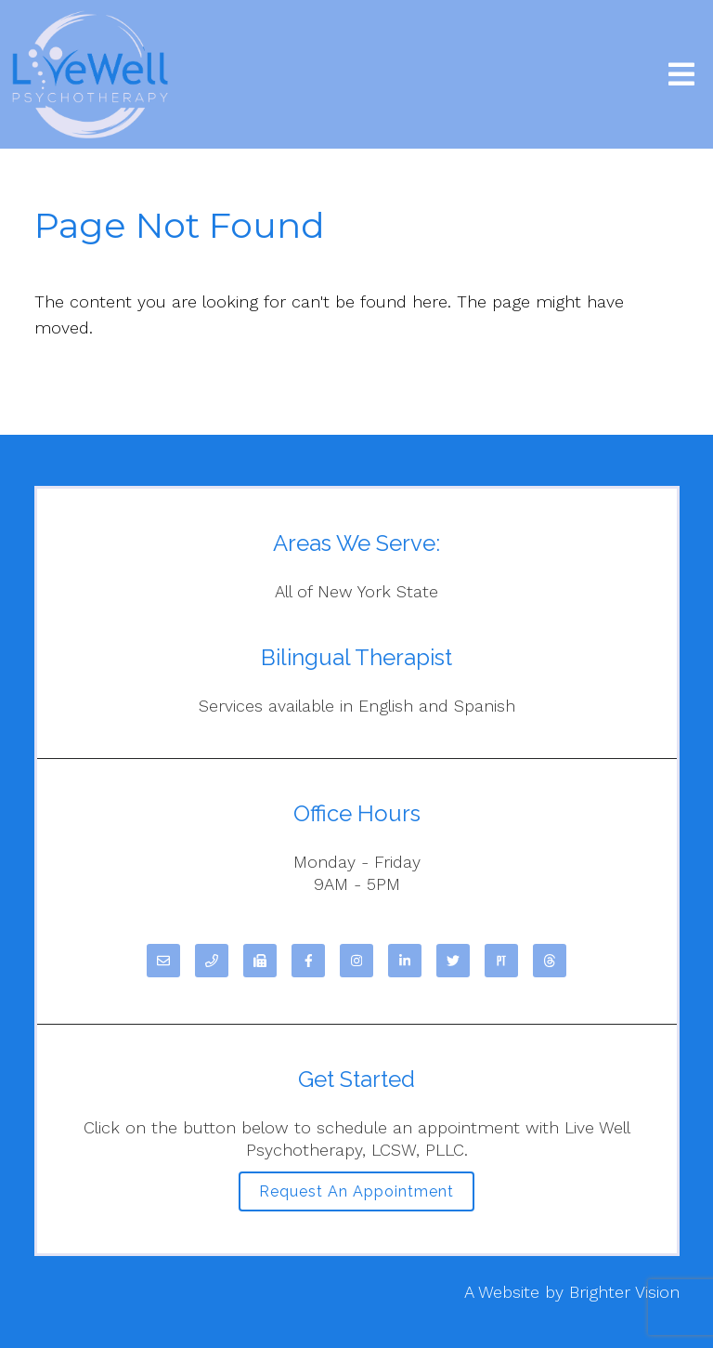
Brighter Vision (624, 1292)
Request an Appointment (356, 1191)
